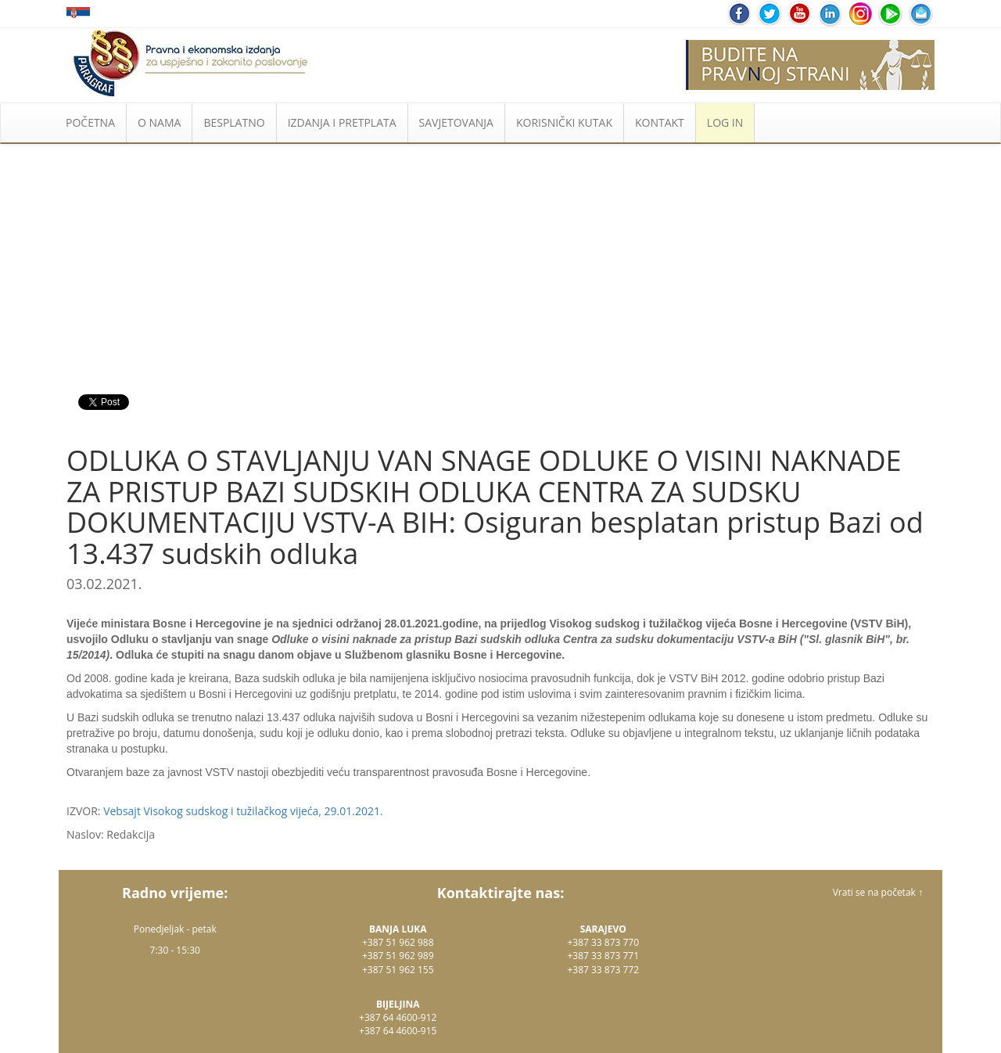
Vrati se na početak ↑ (878, 892)
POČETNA (90, 122)
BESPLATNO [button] (233, 122)
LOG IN (725, 122)
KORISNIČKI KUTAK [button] (564, 122)
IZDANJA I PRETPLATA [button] (342, 122)
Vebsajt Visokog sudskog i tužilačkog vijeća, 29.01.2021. (243, 810)
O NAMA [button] (159, 122)
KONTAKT (659, 122)
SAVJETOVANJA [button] (456, 122)
